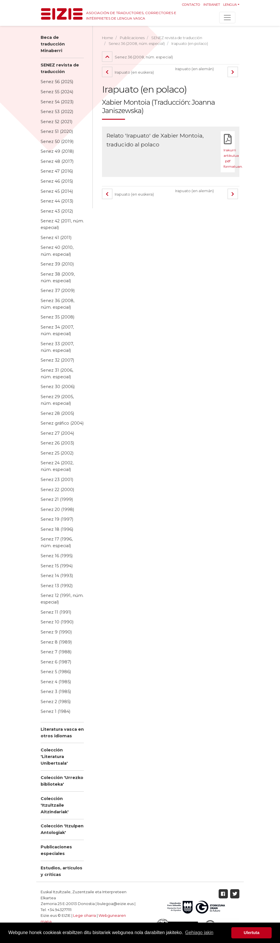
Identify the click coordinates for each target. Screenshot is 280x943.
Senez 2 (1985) (56, 701)
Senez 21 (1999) (57, 499)
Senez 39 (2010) (57, 264)
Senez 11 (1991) (56, 612)
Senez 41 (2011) (56, 237)
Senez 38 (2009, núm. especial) (58, 277)
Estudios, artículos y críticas (61, 871)
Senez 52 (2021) (56, 121)
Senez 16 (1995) (57, 555)
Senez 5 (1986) (56, 671)
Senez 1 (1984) (55, 711)
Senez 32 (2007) (57, 360)
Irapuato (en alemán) (194, 69)
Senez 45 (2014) (57, 191)
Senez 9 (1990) (56, 632)
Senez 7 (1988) (56, 651)
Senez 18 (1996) (57, 529)
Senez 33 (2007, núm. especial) (57, 347)
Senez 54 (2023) (57, 101)
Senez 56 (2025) (57, 81)
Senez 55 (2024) (57, 91)
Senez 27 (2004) (57, 433)
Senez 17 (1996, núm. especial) (57, 542)
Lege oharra (84, 915)
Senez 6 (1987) (56, 662)
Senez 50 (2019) (57, 141)
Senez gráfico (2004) (62, 423)
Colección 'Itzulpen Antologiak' (62, 829)
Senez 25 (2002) (57, 453)
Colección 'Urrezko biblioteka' (62, 781)
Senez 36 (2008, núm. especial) (57, 304)
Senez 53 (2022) (57, 111)
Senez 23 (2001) (57, 479)
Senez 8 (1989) (56, 642)
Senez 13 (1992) (57, 585)
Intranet (211, 5)
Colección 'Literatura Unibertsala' (54, 756)
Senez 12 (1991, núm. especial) (62, 599)
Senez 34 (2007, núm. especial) (57, 330)
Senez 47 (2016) (57, 171)
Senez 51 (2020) (57, 131)
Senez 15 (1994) (57, 565)
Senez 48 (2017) (57, 161)
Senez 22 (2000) (57, 489)
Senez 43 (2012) (57, 211)
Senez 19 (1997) (57, 519)
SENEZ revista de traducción (60, 68)
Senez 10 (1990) (57, 622)
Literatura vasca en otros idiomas (62, 732)
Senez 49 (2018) (57, 151)
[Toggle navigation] (227, 17)
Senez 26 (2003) (57, 443)
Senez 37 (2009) (58, 290)
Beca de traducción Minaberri (53, 44)
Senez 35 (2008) (57, 317)
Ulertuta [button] (251, 932)
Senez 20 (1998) (57, 509)
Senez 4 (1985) (56, 681)
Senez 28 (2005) (57, 413)
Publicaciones (132, 38)
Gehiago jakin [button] (199, 932)
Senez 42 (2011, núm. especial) (62, 224)
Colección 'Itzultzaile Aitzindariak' (55, 805)
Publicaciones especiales (56, 850)
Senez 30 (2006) (58, 386)
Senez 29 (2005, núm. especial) (57, 400)
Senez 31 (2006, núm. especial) (57, 373)
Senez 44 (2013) (57, 201)
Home (107, 38)
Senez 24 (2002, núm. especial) (57, 466)
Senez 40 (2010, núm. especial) (57, 251)
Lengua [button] (230, 5)
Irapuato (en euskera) (128, 72)
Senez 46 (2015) (57, 181)
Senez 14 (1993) (57, 575)
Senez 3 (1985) (56, 691)
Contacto (191, 5)
